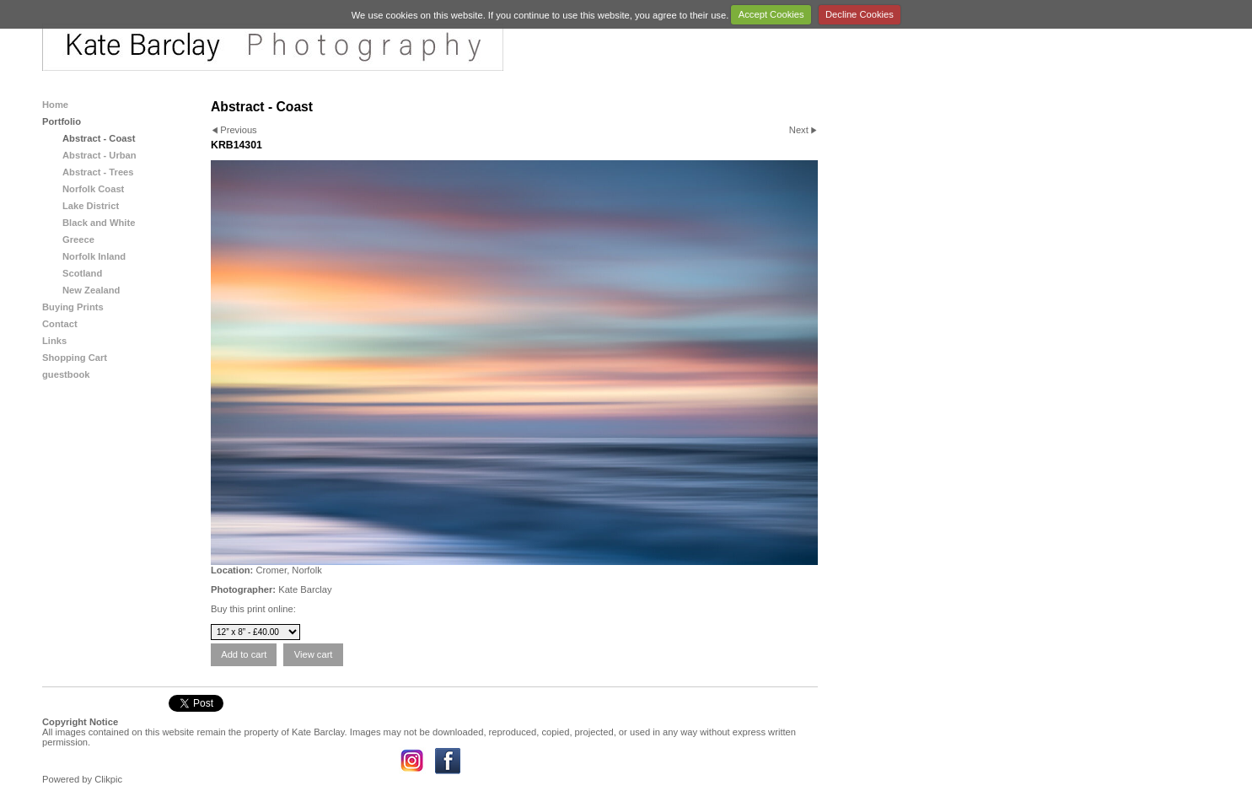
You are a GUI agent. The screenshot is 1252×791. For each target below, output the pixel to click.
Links (54, 341)
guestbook (66, 374)
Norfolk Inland (94, 256)
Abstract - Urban (99, 155)
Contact (60, 324)
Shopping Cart (74, 357)
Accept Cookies (771, 14)
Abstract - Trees (98, 172)
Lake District (90, 206)
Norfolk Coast (93, 189)
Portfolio (61, 121)
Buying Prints (73, 307)
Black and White (98, 223)
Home (55, 105)
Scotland (82, 273)
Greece (78, 239)
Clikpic (108, 779)
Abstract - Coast (98, 138)
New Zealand (91, 290)
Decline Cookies (859, 14)
